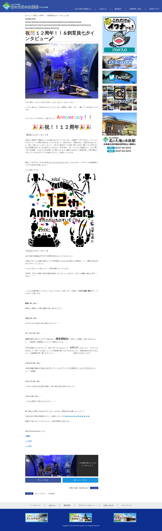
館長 (65, 22)
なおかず (42, 22)
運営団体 (67, 505)
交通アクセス (154, 9)
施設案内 (118, 9)
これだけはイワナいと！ (54, 22)
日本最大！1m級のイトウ (33, 28)
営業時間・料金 (135, 9)
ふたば (28, 22)
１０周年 (28, 441)
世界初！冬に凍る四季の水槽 (34, 25)
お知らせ (103, 9)
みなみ (78, 22)
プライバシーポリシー (87, 505)
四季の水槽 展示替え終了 (83, 488)
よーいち (71, 22)
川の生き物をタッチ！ (68, 25)
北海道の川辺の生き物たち (52, 25)
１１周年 (28, 446)
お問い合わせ (108, 505)
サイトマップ (127, 505)
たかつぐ (35, 22)
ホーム (27, 15)
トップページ (35, 505)
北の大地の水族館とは (83, 9)
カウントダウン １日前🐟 (40, 493)
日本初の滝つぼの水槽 (83, 25)
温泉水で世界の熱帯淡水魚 (50, 28)
